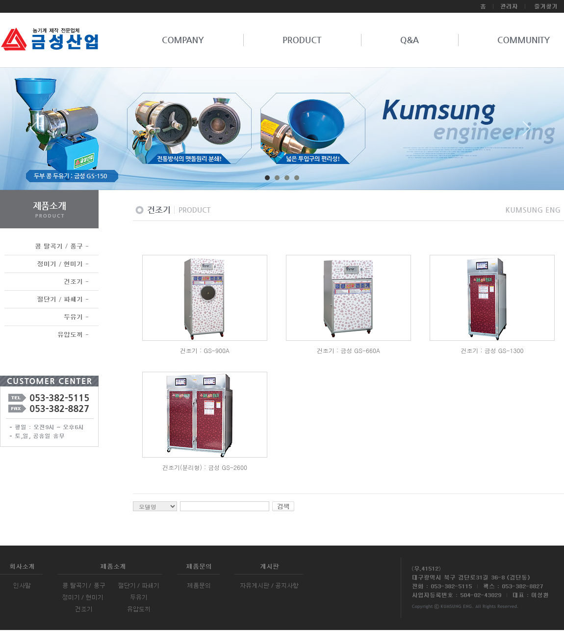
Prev (37, 132)
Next (527, 132)
